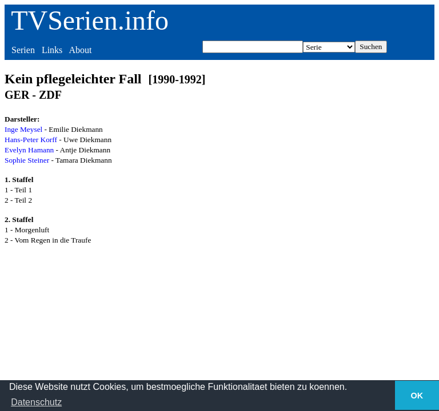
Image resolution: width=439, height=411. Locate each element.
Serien (23, 50)
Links (52, 50)
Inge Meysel (23, 129)
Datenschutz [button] (36, 402)
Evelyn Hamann (29, 150)
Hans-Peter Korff (31, 139)
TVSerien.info (90, 20)
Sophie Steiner (27, 160)
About (80, 50)
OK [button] (417, 395)
